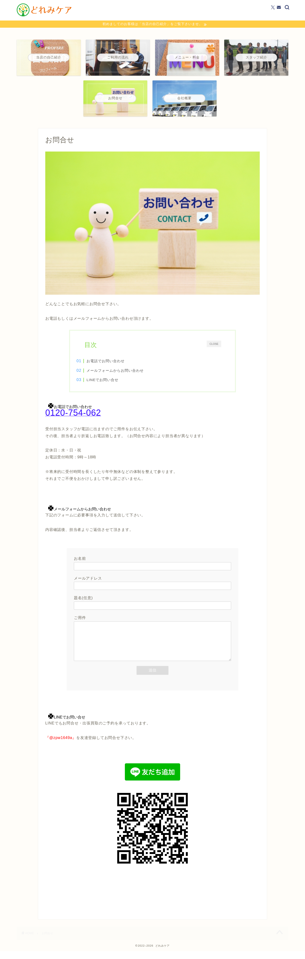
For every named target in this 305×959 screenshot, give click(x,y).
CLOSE (213, 344)
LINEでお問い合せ (111, 380)
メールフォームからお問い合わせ (123, 371)
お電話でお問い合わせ (114, 362)
